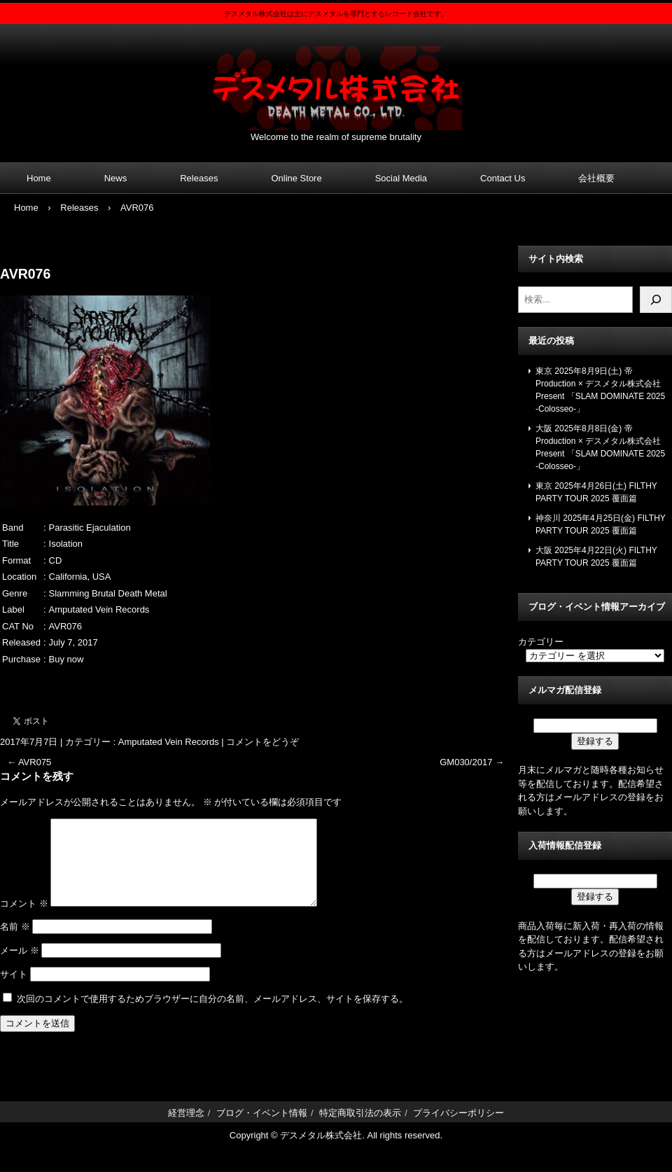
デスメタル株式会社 (336, 79)
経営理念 (186, 1129)
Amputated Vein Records (168, 742)
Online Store (296, 178)
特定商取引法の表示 (360, 1129)
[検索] (656, 299)
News (115, 178)
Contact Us (502, 178)
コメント (24, 920)
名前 (15, 943)
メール (19, 967)
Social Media (401, 178)
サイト (13, 991)
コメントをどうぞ (262, 742)
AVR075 (29, 762)
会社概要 (596, 178)
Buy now (66, 659)
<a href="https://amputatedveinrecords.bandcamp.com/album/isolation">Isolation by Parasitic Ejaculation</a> (255, 682)
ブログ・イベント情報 (261, 1129)
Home (39, 178)
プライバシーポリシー (458, 1129)
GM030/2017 (472, 762)
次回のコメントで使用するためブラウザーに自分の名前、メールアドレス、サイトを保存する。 (212, 1015)
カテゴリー (541, 641)
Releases (199, 178)
